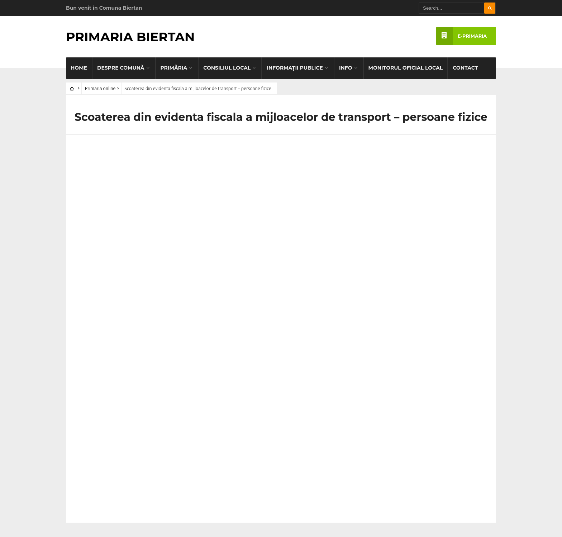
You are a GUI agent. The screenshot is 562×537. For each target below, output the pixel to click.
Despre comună (120, 68)
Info (345, 68)
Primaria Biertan (130, 36)
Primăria (174, 68)
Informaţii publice (295, 68)
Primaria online (100, 88)
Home (79, 68)
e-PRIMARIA (461, 36)
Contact (465, 68)
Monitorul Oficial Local (405, 68)
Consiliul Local (227, 68)
